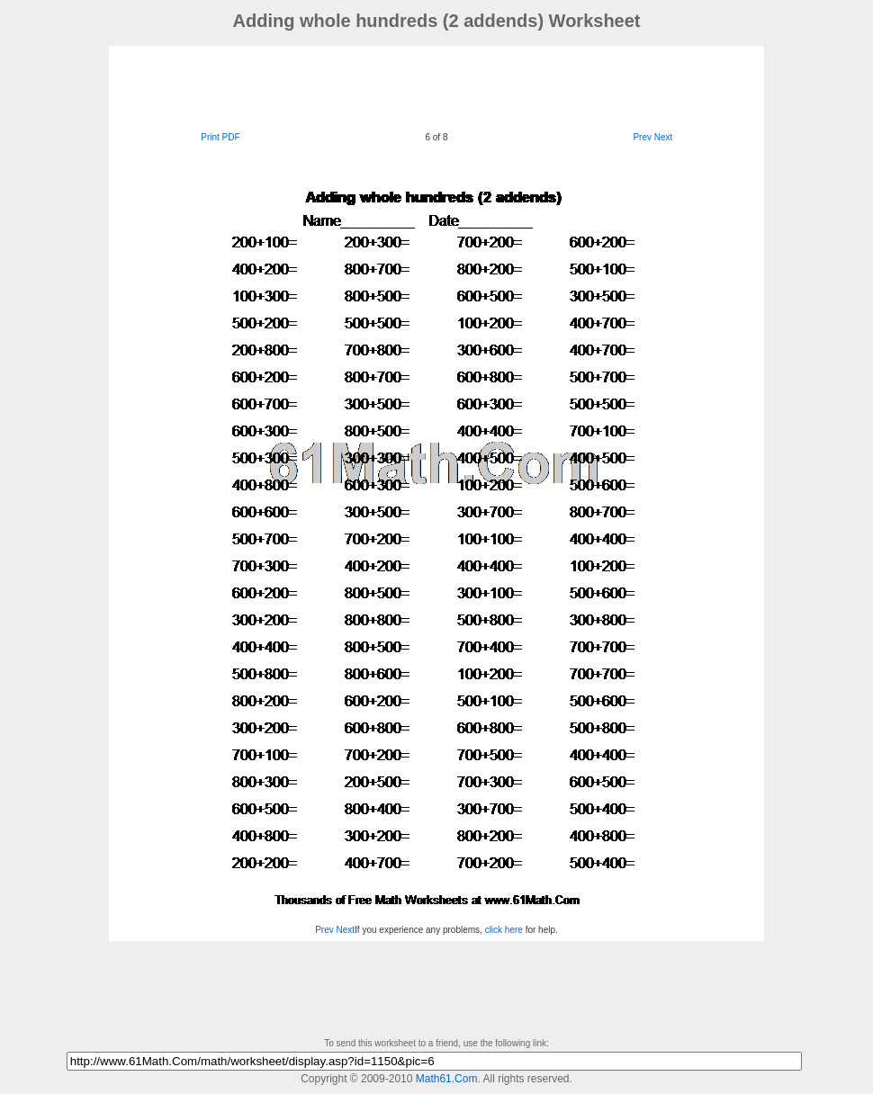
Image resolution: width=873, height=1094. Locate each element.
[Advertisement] (436, 86)
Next (663, 137)
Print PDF (220, 137)
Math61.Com (447, 1078)
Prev (642, 137)
